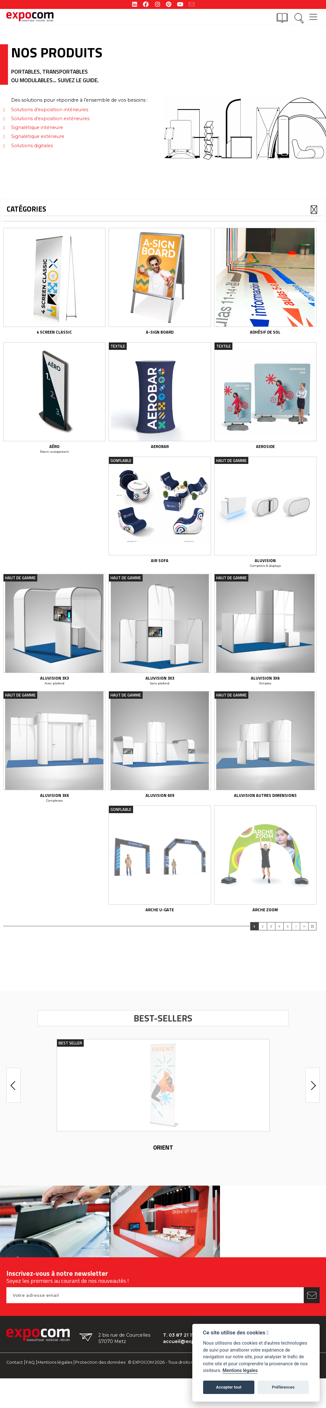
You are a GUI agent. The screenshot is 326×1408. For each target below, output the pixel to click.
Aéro (54, 452)
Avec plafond (54, 694)
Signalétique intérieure (37, 127)
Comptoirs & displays (265, 574)
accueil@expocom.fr (188, 1358)
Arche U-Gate (159, 925)
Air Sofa (159, 569)
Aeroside (265, 452)
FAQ (30, 1378)
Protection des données (100, 1378)
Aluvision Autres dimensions (265, 808)
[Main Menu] (313, 13)
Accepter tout (228, 1387)
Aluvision (265, 569)
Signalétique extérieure (37, 136)
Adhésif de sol (265, 335)
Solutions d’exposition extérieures (50, 118)
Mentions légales (55, 1378)
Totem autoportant (54, 457)
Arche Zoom (265, 925)
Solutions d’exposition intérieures (49, 109)
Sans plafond (159, 694)
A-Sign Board (160, 335)
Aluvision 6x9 (159, 808)
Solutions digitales (32, 145)
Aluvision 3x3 (54, 688)
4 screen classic (54, 335)
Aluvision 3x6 (265, 688)
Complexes (54, 814)
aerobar (160, 452)
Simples (265, 694)
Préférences (283, 1387)
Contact (14, 1378)
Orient (163, 1163)
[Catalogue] (282, 18)
